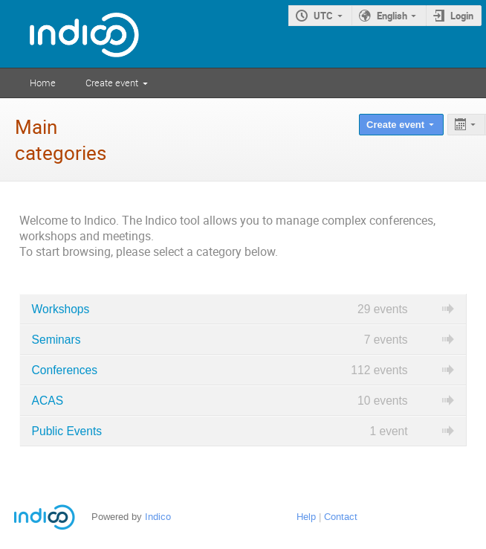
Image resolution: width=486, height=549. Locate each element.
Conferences (64, 370)
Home (43, 82)
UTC (323, 15)
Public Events (67, 431)
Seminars (56, 339)
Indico (158, 516)
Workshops (61, 309)
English (392, 15)
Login (461, 15)
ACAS (47, 400)
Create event (111, 82)
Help (306, 516)
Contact (340, 516)
